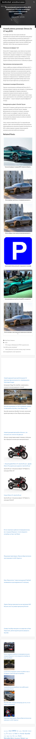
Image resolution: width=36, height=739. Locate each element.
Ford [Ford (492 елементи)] (16, 733)
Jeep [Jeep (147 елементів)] (11, 736)
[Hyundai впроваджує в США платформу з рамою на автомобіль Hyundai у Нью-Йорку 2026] (18, 397)
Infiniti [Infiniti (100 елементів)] (5, 736)
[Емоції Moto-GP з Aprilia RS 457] (18, 483)
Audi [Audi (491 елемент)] (10, 731)
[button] (34, 2)
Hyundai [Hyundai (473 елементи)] (27, 733)
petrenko (22, 17)
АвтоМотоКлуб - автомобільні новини (13, 2)
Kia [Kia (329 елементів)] (13, 736)
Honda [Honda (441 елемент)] (22, 733)
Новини (12, 340)
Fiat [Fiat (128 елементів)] (13, 733)
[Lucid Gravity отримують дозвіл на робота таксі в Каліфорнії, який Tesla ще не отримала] (9, 665)
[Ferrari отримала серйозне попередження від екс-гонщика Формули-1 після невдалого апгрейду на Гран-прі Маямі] (18, 519)
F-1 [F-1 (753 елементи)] (7, 733)
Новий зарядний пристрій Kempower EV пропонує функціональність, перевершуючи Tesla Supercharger (16, 380)
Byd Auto (7, 340)
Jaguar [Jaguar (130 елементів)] (8, 736)
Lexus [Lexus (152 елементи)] (16, 736)
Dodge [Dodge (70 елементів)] (5, 733)
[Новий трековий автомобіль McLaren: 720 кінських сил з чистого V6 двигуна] (18, 423)
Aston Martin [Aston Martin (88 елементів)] (6, 731)
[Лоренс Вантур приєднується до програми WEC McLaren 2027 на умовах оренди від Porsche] (18, 593)
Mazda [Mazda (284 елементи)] (20, 736)
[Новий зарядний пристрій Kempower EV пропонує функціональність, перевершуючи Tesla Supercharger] (18, 369)
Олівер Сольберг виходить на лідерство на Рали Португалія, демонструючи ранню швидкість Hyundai (17, 630)
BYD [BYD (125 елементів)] (17, 731)
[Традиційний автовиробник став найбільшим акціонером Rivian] (9, 680)
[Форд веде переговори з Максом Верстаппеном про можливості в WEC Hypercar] (18, 545)
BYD (6, 342)
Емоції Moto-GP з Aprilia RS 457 (12, 495)
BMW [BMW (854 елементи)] (14, 731)
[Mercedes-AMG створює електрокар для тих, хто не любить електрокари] (9, 696)
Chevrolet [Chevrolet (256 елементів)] (24, 731)
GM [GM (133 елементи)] (18, 733)
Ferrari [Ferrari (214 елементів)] (10, 733)
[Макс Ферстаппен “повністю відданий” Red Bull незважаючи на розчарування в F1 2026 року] (18, 569)
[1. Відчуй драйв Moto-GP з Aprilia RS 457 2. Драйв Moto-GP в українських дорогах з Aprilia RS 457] (18, 452)
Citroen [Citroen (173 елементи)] (29, 731)
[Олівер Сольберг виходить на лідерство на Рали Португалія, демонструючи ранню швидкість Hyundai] (18, 617)
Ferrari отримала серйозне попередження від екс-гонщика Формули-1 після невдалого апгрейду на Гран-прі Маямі (17, 532)
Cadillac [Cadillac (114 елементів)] (20, 731)
